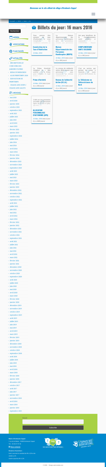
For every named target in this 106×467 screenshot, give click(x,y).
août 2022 (13, 203)
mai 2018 (13, 366)
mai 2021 (13, 251)
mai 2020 (13, 289)
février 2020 (14, 299)
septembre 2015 (16, 411)
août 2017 (13, 388)
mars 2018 (13, 373)
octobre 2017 (15, 385)
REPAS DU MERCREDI (18, 72)
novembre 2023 (16, 165)
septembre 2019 (16, 315)
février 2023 (14, 184)
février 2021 (14, 261)
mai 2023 (13, 177)
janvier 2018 (14, 379)
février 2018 (14, 376)
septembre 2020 (16, 277)
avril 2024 (13, 149)
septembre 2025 (16, 110)
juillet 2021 (14, 245)
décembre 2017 (15, 382)
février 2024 (14, 155)
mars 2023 (13, 181)
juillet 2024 (14, 139)
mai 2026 (13, 97)
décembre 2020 (15, 267)
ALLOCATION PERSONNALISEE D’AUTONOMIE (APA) (40, 112)
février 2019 (14, 337)
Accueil (12, 21)
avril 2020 (13, 293)
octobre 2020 (15, 273)
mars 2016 (13, 404)
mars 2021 (13, 257)
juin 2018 (13, 363)
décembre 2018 (15, 344)
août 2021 (13, 241)
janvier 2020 (14, 302)
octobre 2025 (15, 107)
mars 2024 (13, 152)
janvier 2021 (14, 264)
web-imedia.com (58, 465)
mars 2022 (13, 219)
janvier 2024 (14, 158)
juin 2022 (13, 209)
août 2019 (13, 318)
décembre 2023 (15, 161)
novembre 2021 (16, 232)
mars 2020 (13, 296)
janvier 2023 (14, 187)
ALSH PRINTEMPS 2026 (19, 75)
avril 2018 (13, 369)
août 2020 (13, 280)
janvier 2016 (14, 408)
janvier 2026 (14, 104)
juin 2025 (13, 120)
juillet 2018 (14, 360)
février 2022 (14, 222)
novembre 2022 (16, 193)
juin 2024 (13, 142)
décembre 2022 (15, 190)
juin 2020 (13, 286)
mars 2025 (13, 126)
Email (24, 418)
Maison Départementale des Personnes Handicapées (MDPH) (64, 51)
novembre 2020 (16, 270)
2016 (19, 21)
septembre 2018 (16, 353)
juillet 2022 (14, 206)
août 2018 (13, 357)
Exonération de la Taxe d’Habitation (40, 48)
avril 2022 (13, 216)
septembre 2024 (16, 136)
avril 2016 (13, 401)
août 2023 (13, 171)
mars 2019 (13, 334)
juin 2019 (13, 325)
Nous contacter (15, 447)
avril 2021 (13, 254)
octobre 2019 (15, 312)
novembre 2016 (16, 398)
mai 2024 (13, 145)
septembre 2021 (16, 238)
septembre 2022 (16, 200)
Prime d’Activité (39, 79)
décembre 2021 (15, 229)
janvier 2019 (14, 341)
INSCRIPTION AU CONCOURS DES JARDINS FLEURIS (16, 66)
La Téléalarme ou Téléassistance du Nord (85, 82)
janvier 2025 (14, 133)
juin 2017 (13, 392)
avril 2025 (13, 123)
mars (25, 21)
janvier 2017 (14, 395)
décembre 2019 (15, 305)
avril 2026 (13, 101)
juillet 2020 (14, 283)
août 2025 (13, 113)
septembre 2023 (16, 168)
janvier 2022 (14, 225)
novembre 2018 (16, 347)
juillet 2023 (14, 174)
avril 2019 (13, 331)
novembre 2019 (16, 309)
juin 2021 (13, 248)
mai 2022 (13, 213)
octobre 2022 (15, 197)
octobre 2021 (15, 235)
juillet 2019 (14, 321)
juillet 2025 (14, 117)
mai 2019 (13, 328)
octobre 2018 (15, 350)
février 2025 (14, 129)
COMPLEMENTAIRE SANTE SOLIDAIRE (85, 48)
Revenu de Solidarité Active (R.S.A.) (64, 81)
